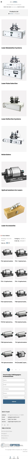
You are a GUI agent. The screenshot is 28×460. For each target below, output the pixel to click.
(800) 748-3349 (7, 7)
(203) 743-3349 (20, 7)
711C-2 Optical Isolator (8, 281)
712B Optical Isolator (21, 302)
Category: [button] (20, 238)
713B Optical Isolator (7, 342)
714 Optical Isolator (21, 342)
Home (11, 13)
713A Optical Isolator (21, 322)
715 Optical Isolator (7, 362)
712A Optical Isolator (7, 302)
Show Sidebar (5, 235)
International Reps (7, 431)
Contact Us (6, 435)
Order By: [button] (19, 241)
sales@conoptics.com (13, 417)
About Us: (5, 438)
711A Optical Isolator (7, 261)
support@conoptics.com (14, 421)
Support (5, 433)
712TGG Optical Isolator (8, 322)
